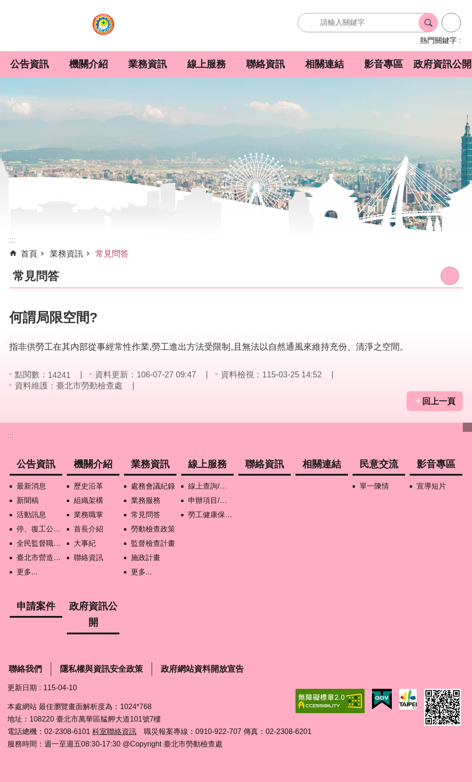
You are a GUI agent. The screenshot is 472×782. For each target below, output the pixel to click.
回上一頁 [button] (438, 401)
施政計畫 (145, 557)
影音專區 (383, 64)
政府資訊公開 (442, 64)
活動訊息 (31, 515)
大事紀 (85, 543)
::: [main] (12, 240)
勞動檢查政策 (153, 529)
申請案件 (36, 606)
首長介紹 (88, 529)
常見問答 (112, 253)
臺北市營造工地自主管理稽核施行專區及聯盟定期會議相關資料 (39, 557)
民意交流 (379, 464)
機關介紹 (88, 64)
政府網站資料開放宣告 (202, 669)
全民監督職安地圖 (39, 543)
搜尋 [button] (428, 22)
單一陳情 (374, 486)
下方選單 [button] (467, 427)
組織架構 (88, 500)
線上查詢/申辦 (211, 486)
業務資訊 (147, 64)
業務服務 (145, 500)
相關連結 (324, 64)
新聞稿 (28, 500)
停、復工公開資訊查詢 (39, 529)
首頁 (29, 253)
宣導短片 (431, 486)
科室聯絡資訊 (114, 731)
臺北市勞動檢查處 (103, 29)
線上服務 (206, 64)
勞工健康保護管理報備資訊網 (211, 515)
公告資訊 (29, 64)
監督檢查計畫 (153, 543)
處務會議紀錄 (153, 486)
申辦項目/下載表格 (211, 500)
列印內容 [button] (450, 276)
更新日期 (22, 688)
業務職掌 (88, 515)
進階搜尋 (451, 22)
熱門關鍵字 (438, 40)
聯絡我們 (25, 669)
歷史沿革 (88, 486)
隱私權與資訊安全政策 (101, 669)
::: (10, 436)
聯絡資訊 (265, 64)
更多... (27, 572)
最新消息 (31, 486)
